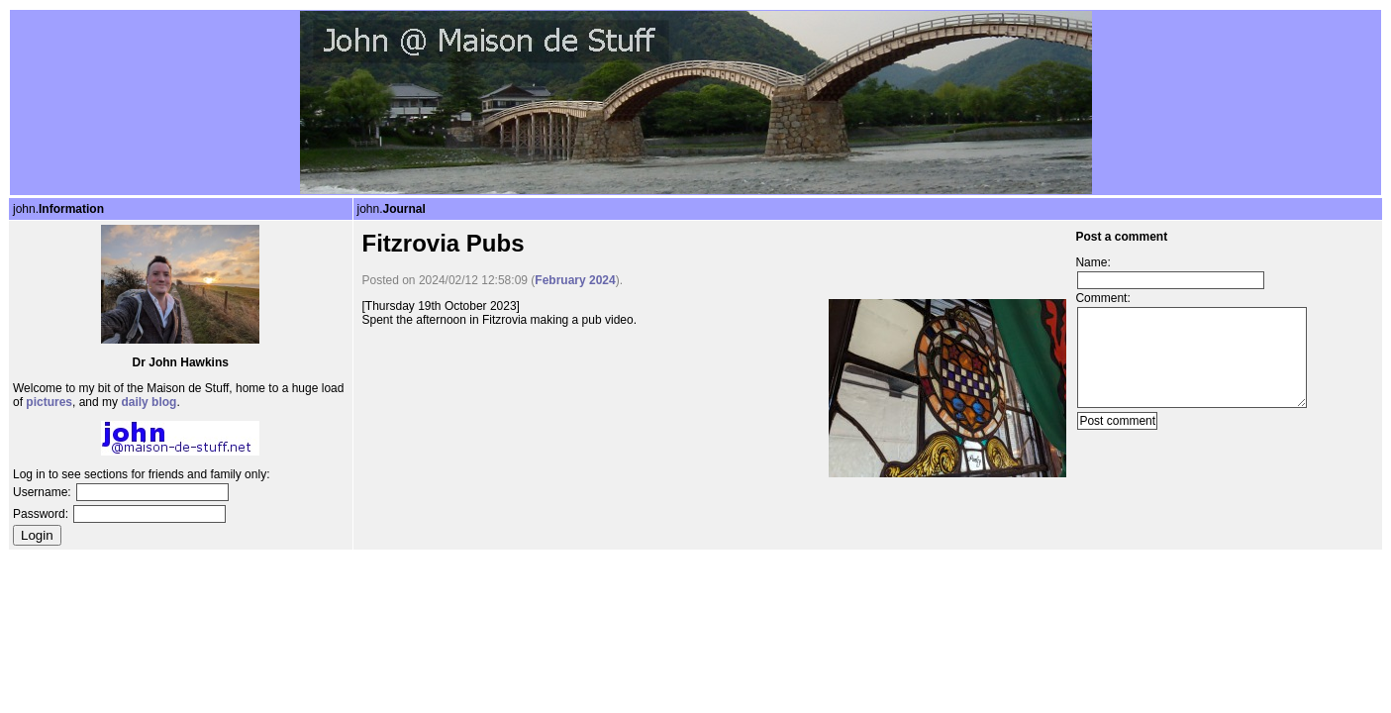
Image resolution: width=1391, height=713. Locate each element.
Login (37, 535)
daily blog (148, 402)
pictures (49, 402)
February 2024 (575, 280)
